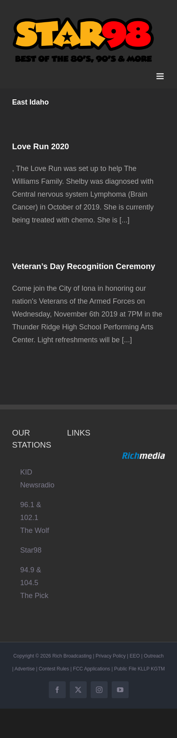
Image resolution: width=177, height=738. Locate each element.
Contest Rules (54, 669)
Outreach (154, 656)
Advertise (25, 669)
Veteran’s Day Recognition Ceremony (83, 266)
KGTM (158, 669)
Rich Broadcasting (72, 656)
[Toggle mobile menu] (160, 76)
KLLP (144, 669)
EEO (135, 656)
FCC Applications (91, 669)
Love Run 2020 (40, 146)
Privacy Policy (111, 656)
